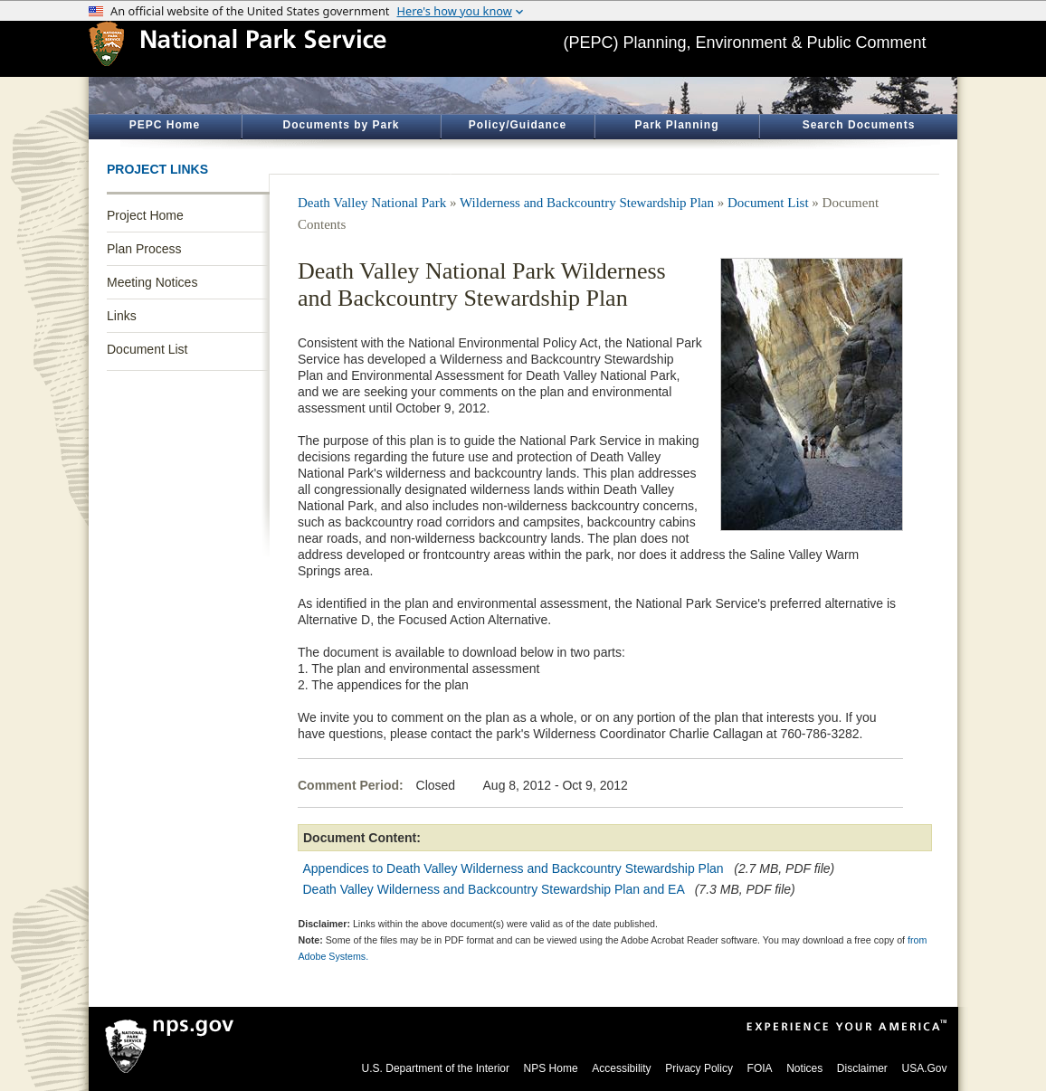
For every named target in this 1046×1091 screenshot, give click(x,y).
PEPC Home (164, 125)
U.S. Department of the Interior (435, 1068)
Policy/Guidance (517, 125)
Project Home (145, 215)
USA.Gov (923, 1068)
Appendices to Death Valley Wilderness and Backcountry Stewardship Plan (513, 868)
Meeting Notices (152, 282)
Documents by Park (340, 125)
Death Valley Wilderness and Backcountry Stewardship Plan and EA (494, 889)
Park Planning (676, 125)
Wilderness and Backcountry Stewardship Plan (587, 202)
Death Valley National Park (372, 202)
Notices (804, 1068)
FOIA (760, 1068)
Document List (147, 349)
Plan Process (144, 249)
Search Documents (859, 125)
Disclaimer (862, 1068)
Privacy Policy (699, 1068)
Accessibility (621, 1068)
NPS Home (551, 1068)
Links (122, 315)
